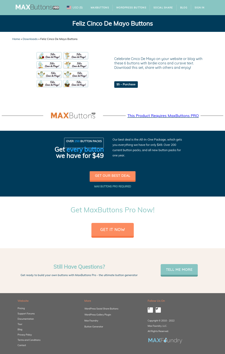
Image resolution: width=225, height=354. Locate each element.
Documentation (26, 318)
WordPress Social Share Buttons (101, 308)
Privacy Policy (25, 334)
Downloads (30, 39)
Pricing (21, 308)
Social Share (163, 7)
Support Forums (26, 313)
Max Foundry (91, 320)
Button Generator (93, 326)
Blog (183, 7)
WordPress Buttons (131, 7)
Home (16, 39)
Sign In (199, 7)
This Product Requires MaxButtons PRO (163, 115)
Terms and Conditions (29, 340)
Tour (20, 324)
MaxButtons (100, 7)
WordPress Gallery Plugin (97, 314)
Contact (22, 345)
